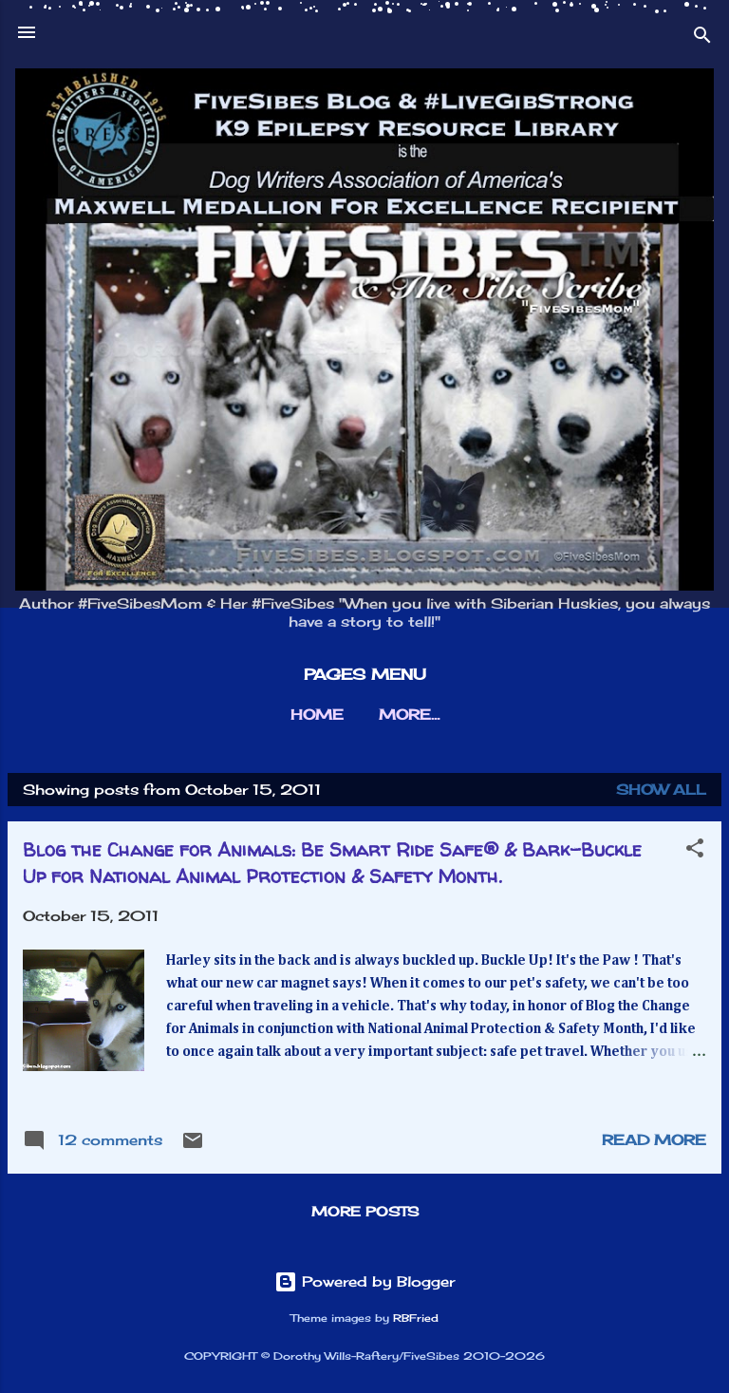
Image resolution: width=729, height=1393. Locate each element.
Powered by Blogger (364, 1281)
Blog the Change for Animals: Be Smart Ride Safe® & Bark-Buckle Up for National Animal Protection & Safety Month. (332, 863)
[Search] (702, 38)
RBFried (416, 1318)
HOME (317, 715)
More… (409, 715)
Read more (654, 1140)
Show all (661, 790)
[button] (694, 851)
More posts (365, 1211)
